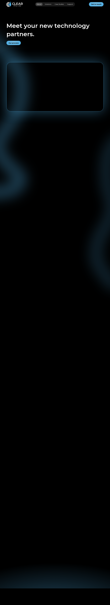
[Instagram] (40, 577)
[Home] (9, 577)
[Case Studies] (11, 584)
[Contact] (25, 579)
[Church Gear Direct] (58, 578)
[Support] (25, 582)
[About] (9, 580)
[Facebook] (40, 580)
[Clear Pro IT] (56, 582)
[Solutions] (10, 589)
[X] (36, 583)
